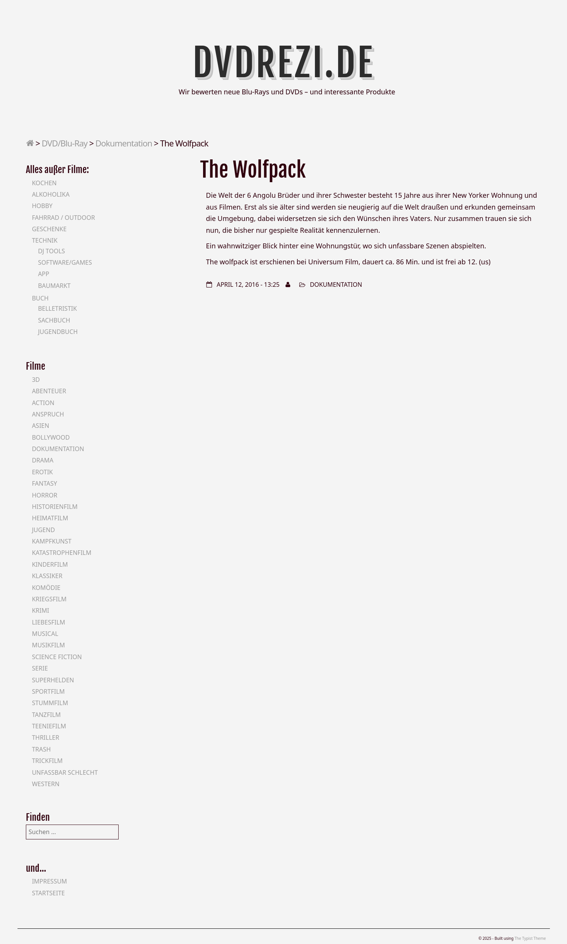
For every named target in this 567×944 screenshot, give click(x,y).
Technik (44, 240)
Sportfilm (48, 691)
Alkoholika (51, 194)
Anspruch (48, 414)
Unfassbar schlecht (65, 772)
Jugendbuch (58, 331)
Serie (40, 668)
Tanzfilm (46, 714)
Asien (40, 425)
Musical (45, 633)
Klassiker (47, 576)
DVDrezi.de (283, 63)
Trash (41, 749)
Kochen (44, 183)
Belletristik (57, 308)
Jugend (43, 530)
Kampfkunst (51, 541)
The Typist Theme (530, 938)
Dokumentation (123, 143)
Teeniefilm (49, 726)
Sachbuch (54, 320)
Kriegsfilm (49, 599)
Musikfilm (48, 645)
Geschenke (49, 229)
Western (45, 784)
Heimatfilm (50, 518)
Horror (44, 495)
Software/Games (65, 262)
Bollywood (51, 437)
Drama (43, 460)
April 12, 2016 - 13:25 (248, 284)
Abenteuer (49, 391)
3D (36, 379)
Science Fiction (57, 657)
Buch (40, 298)
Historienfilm (55, 506)
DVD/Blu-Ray (64, 143)
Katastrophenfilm (61, 552)
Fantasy (44, 483)
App (43, 274)
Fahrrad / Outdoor (63, 217)
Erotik (42, 472)
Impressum (49, 881)
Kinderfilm (50, 564)
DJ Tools (51, 251)
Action (43, 403)
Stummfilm (50, 703)
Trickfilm (47, 760)
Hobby (42, 206)
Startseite (48, 893)
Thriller (45, 737)
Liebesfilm (48, 622)
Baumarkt (54, 285)
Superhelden (53, 680)
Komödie (46, 587)
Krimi (40, 610)
